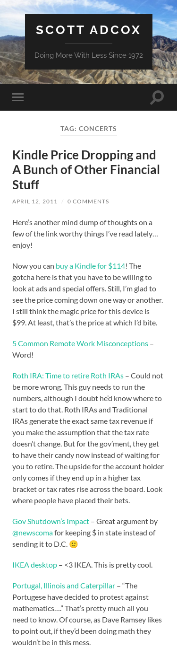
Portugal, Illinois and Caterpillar (63, 585)
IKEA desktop (34, 564)
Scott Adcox (89, 29)
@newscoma (32, 532)
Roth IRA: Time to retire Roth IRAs (68, 375)
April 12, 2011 (35, 201)
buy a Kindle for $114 (90, 265)
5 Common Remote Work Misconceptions (80, 343)
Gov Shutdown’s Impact (50, 521)
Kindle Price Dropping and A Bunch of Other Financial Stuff (86, 169)
